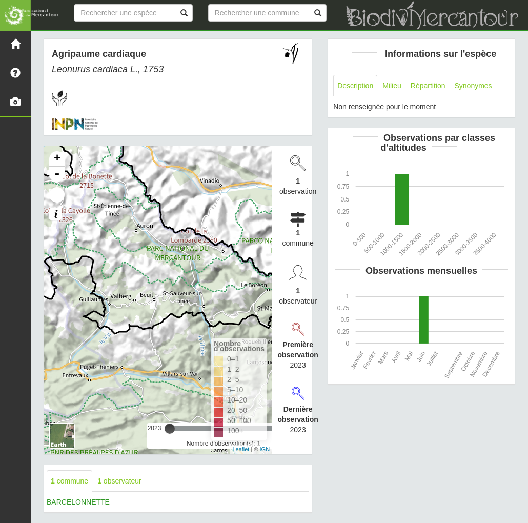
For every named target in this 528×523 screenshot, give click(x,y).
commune (69, 481)
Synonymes (473, 86)
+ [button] (57, 159)
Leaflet (240, 449)
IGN (265, 449)
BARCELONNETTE (78, 502)
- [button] (56, 174)
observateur (119, 481)
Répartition (428, 86)
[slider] (170, 429)
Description (355, 86)
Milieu (391, 86)
